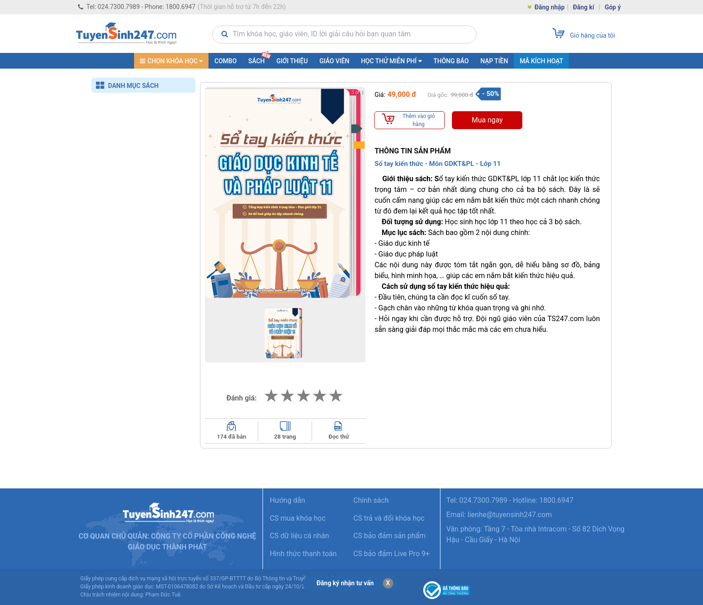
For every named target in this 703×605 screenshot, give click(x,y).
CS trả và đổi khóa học (389, 518)
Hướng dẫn (287, 500)
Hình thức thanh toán (303, 553)
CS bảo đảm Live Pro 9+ (391, 553)
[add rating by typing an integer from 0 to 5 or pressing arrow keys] (303, 396)
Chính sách (371, 500)
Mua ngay (487, 120)
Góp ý (613, 7)
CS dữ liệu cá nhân (299, 535)
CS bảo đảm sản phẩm (389, 535)
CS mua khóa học (297, 518)
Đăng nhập (545, 8)
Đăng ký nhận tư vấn (345, 583)
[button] (285, 288)
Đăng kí (583, 7)
